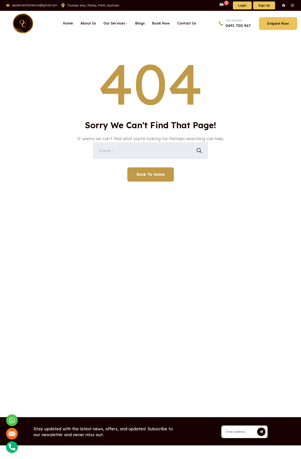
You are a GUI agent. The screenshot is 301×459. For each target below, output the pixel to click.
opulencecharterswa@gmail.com (34, 5)
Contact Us (186, 23)
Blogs (140, 23)
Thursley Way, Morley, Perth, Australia (93, 5)
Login (242, 5)
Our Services (114, 23)
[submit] (261, 432)
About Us (88, 23)
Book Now (161, 23)
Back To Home (150, 174)
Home (68, 23)
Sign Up (264, 5)
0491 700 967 (238, 25)
